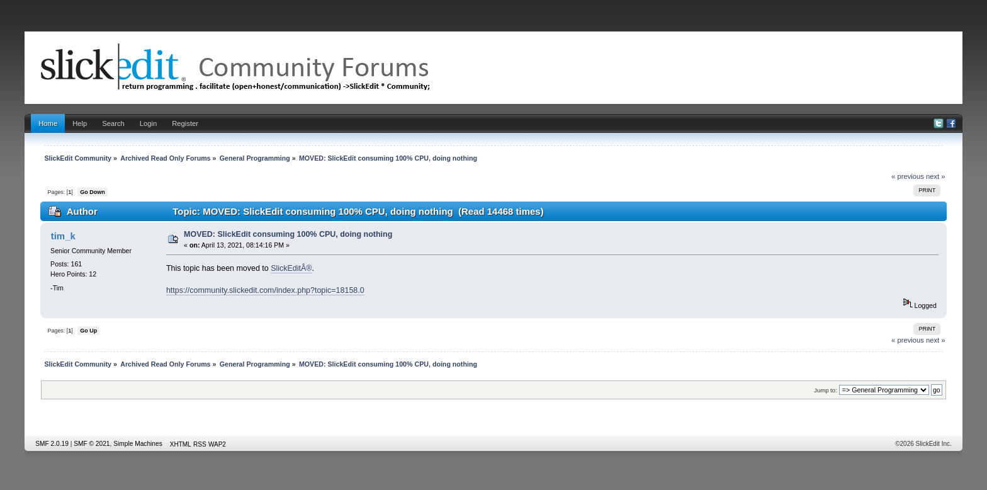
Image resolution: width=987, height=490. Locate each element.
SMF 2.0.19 (52, 443)
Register (185, 123)
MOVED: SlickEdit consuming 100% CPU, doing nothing (288, 234)
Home (47, 123)
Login (148, 123)
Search (113, 123)
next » (935, 176)
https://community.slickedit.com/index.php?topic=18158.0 (265, 290)
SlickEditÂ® (291, 268)
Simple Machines (137, 443)
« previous (907, 176)
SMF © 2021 (92, 443)
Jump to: (825, 390)
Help (79, 123)
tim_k (63, 236)
